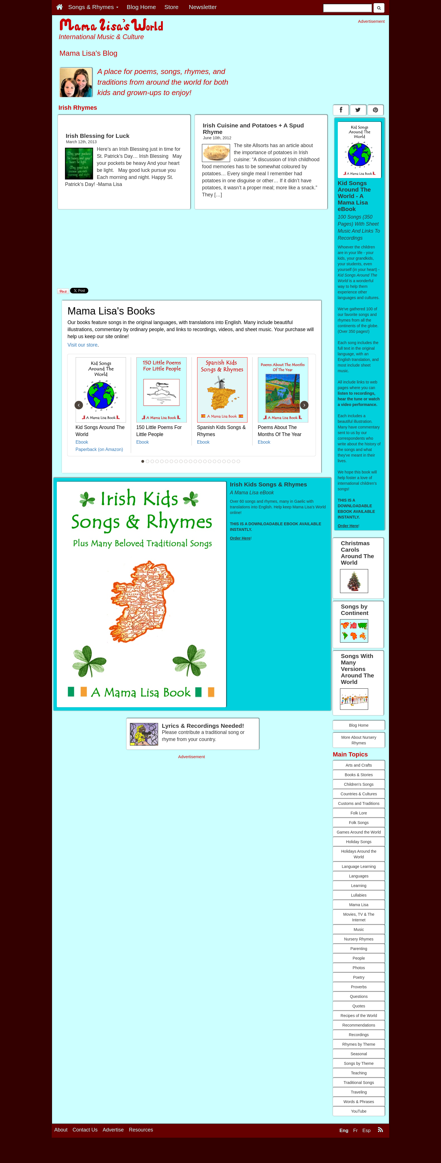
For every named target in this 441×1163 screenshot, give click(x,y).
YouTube (358, 1111)
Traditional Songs (358, 1082)
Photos (359, 968)
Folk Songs (359, 822)
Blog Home (358, 725)
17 (219, 461)
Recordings (359, 1034)
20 (233, 461)
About (61, 1130)
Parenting (358, 948)
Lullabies (358, 895)
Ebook (82, 442)
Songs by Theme (359, 1063)
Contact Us (85, 1130)
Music (359, 929)
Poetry (358, 977)
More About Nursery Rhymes (358, 740)
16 (214, 461)
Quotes (358, 1006)
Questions (359, 996)
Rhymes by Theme (358, 1044)
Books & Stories (359, 775)
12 (195, 461)
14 (205, 461)
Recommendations (358, 1025)
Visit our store (83, 345)
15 (209, 461)
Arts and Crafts (359, 765)
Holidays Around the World (358, 854)
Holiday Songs (359, 841)
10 (185, 461)
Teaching (359, 1073)
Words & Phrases (358, 1101)
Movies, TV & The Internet (358, 917)
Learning (358, 885)
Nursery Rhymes (359, 939)
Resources (141, 1130)
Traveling (359, 1092)
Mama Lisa (358, 904)
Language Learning (359, 866)
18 (224, 461)
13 (200, 461)
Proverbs (359, 987)
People (359, 958)
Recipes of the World (359, 1015)
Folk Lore (358, 813)
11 (190, 461)
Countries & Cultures (359, 794)
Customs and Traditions (358, 803)
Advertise (113, 1130)
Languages (358, 876)
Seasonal (358, 1054)
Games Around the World (359, 832)
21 (238, 461)
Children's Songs (359, 784)
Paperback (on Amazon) (99, 449)
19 (229, 461)
